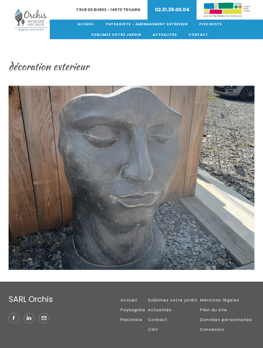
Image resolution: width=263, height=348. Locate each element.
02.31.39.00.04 (172, 9)
